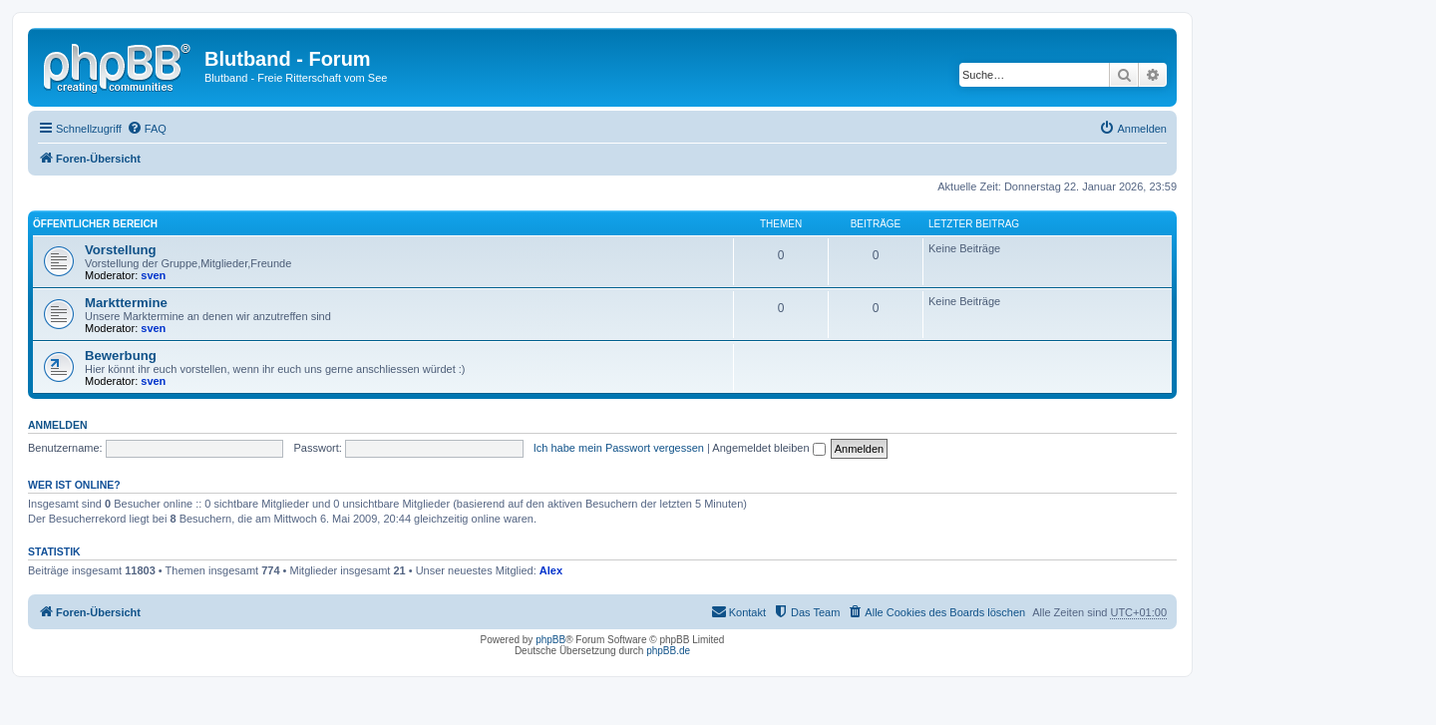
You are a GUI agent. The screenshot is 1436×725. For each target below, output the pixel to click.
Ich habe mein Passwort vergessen (619, 448)
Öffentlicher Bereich (95, 223)
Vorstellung (121, 249)
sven (153, 275)
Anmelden (58, 425)
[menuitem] (147, 129)
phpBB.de (668, 650)
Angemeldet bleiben (768, 448)
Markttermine (126, 302)
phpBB (550, 639)
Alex (550, 570)
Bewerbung (121, 355)
